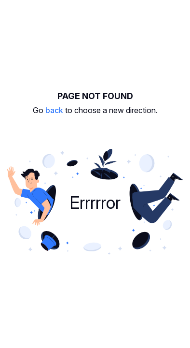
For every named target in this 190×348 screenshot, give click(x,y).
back (54, 110)
